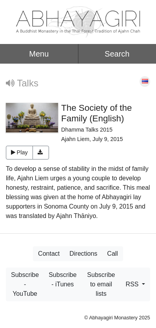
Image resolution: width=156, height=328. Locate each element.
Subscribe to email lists (101, 284)
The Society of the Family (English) (96, 113)
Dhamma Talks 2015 (86, 129)
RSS (133, 284)
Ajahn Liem (75, 139)
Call (112, 253)
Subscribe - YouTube (25, 284)
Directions (83, 253)
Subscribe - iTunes (62, 279)
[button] (41, 153)
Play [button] (19, 152)
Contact (49, 253)
